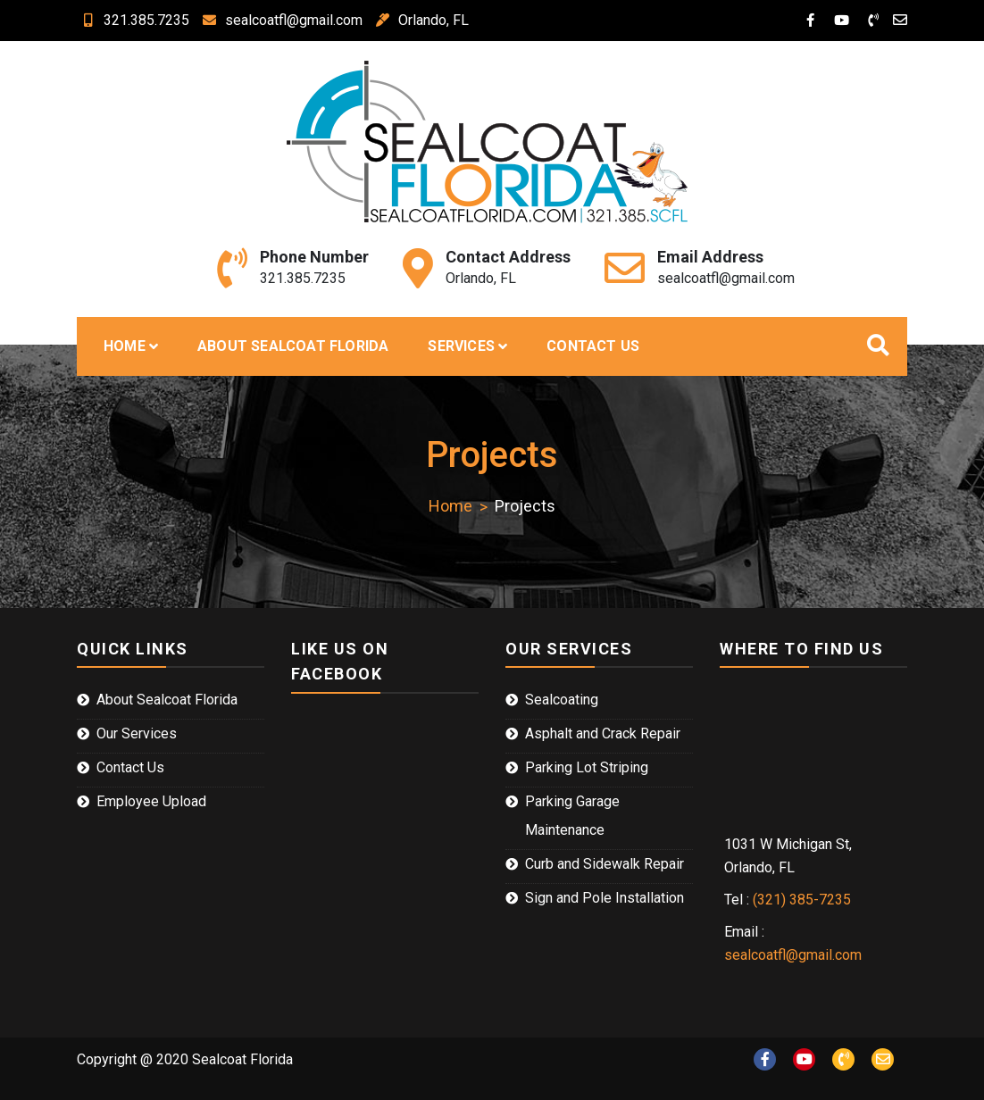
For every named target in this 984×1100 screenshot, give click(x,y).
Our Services (136, 733)
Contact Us (592, 346)
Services (461, 346)
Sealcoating (561, 699)
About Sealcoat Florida (292, 346)
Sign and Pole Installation (604, 897)
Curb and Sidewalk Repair (604, 863)
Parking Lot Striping (586, 767)
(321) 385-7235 (802, 899)
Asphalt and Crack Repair (602, 733)
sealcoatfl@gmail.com (280, 20)
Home (125, 346)
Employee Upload (151, 801)
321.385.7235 (133, 20)
